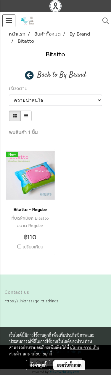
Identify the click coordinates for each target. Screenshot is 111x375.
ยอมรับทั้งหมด (69, 365)
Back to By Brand (61, 75)
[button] (104, 20)
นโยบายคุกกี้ (41, 353)
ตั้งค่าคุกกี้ (38, 365)
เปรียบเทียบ (33, 247)
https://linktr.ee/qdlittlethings (31, 301)
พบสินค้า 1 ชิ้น (23, 132)
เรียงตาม (21, 88)
